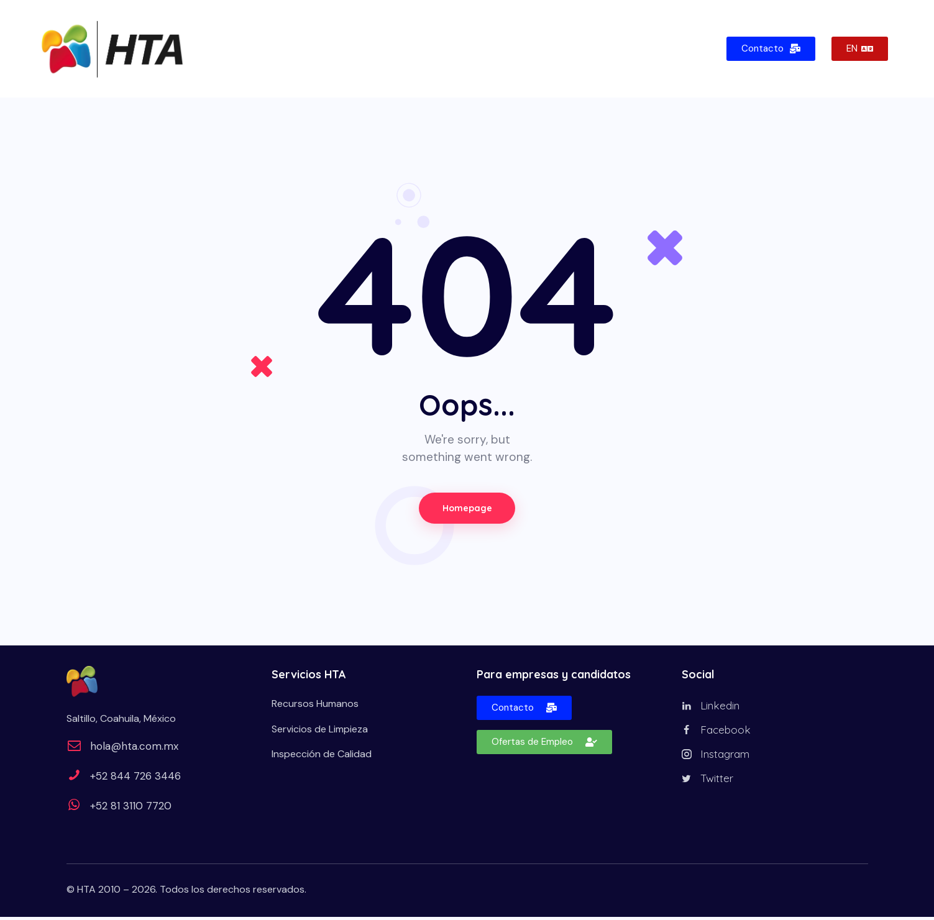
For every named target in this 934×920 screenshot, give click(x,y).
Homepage (467, 510)
